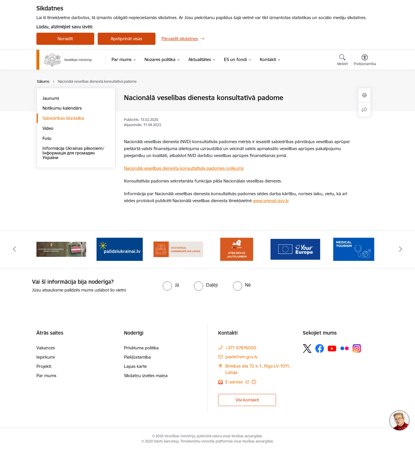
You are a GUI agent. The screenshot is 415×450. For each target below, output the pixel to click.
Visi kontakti (247, 400)
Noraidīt (65, 38)
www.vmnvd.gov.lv (271, 200)
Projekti (43, 366)
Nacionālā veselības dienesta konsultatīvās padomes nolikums (184, 168)
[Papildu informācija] (254, 382)
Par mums (46, 375)
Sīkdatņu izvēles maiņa (146, 375)
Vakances (45, 348)
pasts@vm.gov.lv (241, 356)
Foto (46, 138)
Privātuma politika (141, 348)
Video (47, 128)
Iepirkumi (45, 357)
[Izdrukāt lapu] (364, 95)
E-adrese (234, 382)
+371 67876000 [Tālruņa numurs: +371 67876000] (240, 348)
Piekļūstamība (137, 357)
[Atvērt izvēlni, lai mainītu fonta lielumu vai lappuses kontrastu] (365, 61)
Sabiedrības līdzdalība (63, 118)
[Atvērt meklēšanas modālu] (342, 61)
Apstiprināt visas (126, 38)
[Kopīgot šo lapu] (364, 110)
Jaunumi (50, 98)
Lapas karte (135, 366)
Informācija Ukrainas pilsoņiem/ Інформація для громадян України (73, 152)
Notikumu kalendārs (62, 108)
